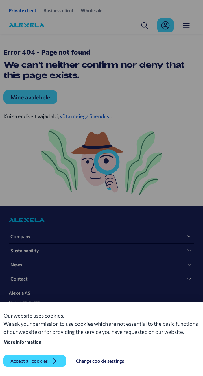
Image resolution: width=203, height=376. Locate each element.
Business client (58, 10)
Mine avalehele (30, 97)
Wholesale (91, 10)
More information (22, 341)
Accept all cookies (29, 361)
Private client (22, 10)
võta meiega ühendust (85, 116)
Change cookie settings (100, 361)
